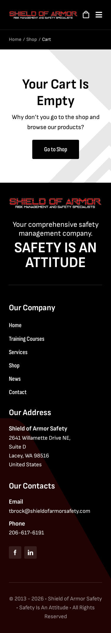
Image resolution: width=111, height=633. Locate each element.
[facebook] (15, 552)
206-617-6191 (26, 532)
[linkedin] (30, 552)
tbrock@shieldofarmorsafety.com (49, 511)
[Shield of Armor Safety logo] (43, 13)
